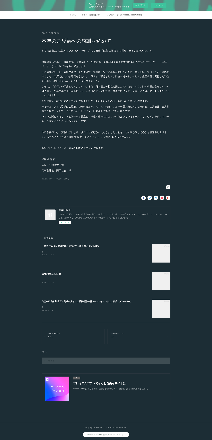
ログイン (159, 5)
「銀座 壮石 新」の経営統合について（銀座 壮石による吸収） (71, 246)
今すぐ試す (140, 5)
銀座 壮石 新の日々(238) (50, 179)
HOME (73, 15)
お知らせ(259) (64, 179)
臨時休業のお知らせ (51, 273)
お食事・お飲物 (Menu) (91, 15)
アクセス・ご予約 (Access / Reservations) (124, 15)
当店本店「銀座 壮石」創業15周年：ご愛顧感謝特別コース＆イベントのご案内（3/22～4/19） (87, 301)
